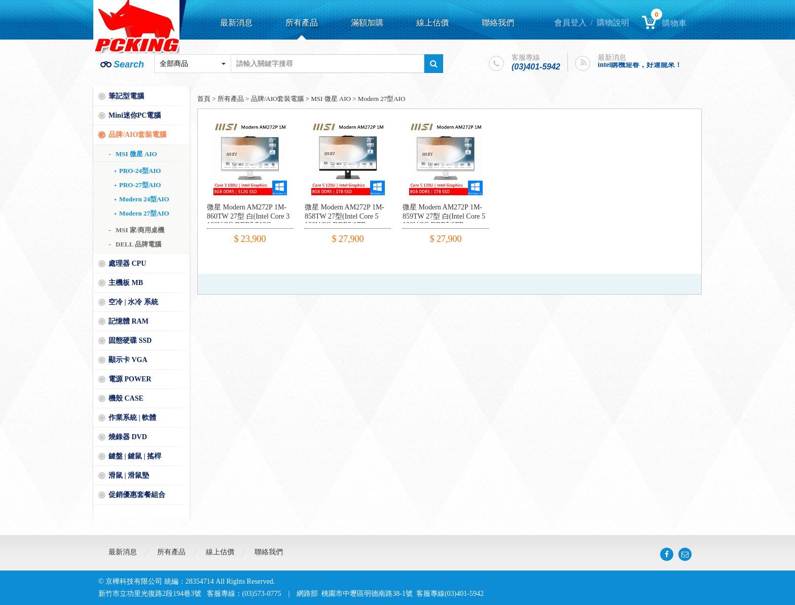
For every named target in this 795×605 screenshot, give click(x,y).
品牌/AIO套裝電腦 (137, 134)
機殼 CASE (126, 398)
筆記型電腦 (126, 96)
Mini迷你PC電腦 (135, 115)
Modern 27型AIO (144, 213)
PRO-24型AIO (140, 170)
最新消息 (236, 22)
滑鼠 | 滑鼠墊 (129, 475)
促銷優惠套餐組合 (137, 495)
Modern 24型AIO (144, 199)
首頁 (203, 98)
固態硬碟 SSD (130, 340)
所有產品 (301, 22)
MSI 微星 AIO (136, 154)
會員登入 (570, 22)
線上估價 (432, 22)
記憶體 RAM (129, 321)
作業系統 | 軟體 (132, 417)
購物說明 (613, 22)
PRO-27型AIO (140, 185)
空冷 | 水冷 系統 (133, 302)
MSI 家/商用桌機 (140, 230)
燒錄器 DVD (128, 437)
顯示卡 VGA (128, 360)
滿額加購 (367, 22)
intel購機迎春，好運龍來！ (640, 64)
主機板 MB (126, 283)
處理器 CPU (127, 263)
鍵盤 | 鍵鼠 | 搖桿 (135, 456)
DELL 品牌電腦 (138, 244)
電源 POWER (130, 379)
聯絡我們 (498, 22)
